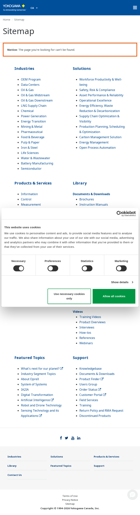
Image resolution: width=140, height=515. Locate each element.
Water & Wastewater (35, 158)
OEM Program (31, 79)
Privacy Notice (70, 500)
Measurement (31, 204)
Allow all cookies (114, 296)
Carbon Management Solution (100, 137)
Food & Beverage (32, 137)
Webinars (86, 343)
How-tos (85, 333)
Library (80, 183)
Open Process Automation (97, 148)
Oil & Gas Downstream (37, 100)
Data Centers (30, 85)
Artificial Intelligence (37, 400)
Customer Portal (92, 395)
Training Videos (90, 317)
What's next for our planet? (42, 368)
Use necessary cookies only (69, 296)
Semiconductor (31, 168)
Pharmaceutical (32, 132)
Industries (24, 68)
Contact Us (14, 475)
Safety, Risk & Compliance (97, 90)
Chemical (27, 111)
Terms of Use (70, 496)
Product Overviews (92, 322)
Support (80, 357)
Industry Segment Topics (38, 374)
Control (26, 199)
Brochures (86, 199)
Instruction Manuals (93, 204)
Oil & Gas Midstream (35, 95)
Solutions (82, 68)
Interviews (86, 327)
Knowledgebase (90, 368)
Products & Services (33, 183)
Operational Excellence (95, 100)
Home (6, 19)
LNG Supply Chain (33, 106)
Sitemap (70, 503)
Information (29, 194)
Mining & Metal (31, 127)
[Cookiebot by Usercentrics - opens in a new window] (119, 213)
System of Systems (34, 384)
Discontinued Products (95, 416)
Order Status (90, 389)
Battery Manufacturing (37, 163)
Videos (78, 312)
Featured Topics (29, 357)
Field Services (88, 400)
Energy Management (94, 142)
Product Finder (91, 379)
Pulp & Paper (30, 142)
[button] (132, 495)
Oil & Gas (27, 90)
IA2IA (25, 389)
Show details (120, 282)
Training (85, 405)
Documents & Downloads (91, 194)
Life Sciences (30, 153)
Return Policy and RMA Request (101, 410)
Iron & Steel (29, 148)
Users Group (88, 384)
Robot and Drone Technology (41, 405)
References (87, 338)
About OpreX (30, 379)
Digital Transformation (37, 395)
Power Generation (33, 116)
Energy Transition (33, 121)
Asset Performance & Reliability (101, 95)
